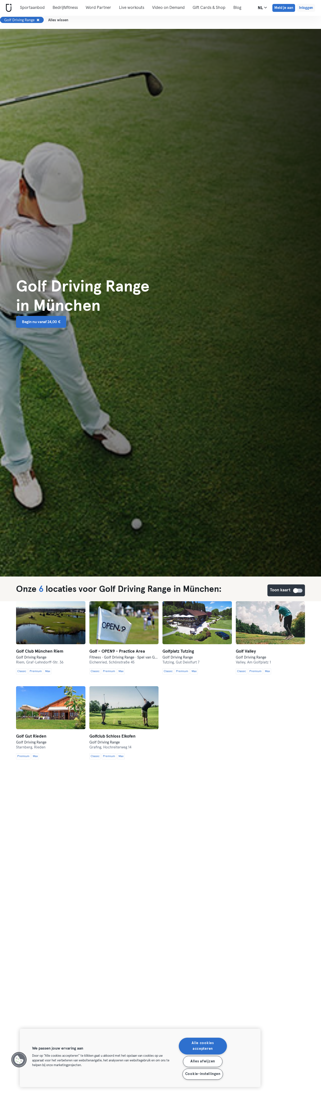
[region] (140, 1058)
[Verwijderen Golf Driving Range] (38, 20)
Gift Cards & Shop (209, 8)
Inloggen (306, 8)
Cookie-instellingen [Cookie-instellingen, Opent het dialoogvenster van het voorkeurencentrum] (203, 1074)
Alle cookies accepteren (203, 1046)
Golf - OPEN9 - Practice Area (117, 651)
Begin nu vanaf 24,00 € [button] (41, 322)
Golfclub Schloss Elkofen (112, 736)
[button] (19, 1060)
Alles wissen (58, 20)
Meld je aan (283, 8)
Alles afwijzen (202, 1061)
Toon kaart (298, 591)
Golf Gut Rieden (31, 736)
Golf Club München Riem (39, 651)
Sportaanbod (32, 8)
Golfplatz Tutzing (178, 651)
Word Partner (98, 8)
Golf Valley (246, 651)
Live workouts (131, 8)
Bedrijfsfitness (65, 8)
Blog (237, 8)
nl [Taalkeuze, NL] (262, 7)
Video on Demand (168, 8)
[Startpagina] (7, 8)
